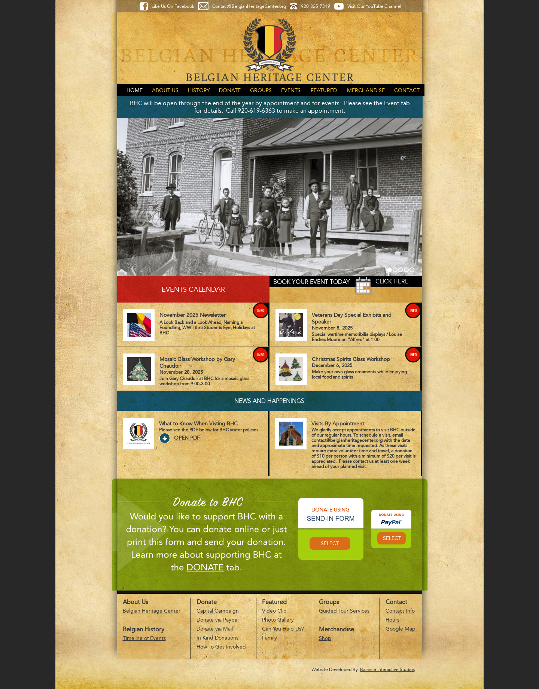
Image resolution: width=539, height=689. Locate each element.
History (199, 90)
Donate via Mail (215, 629)
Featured (324, 90)
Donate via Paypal (217, 620)
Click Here (391, 281)
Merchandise (366, 90)
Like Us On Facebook (173, 6)
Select (330, 543)
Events (291, 90)
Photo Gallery (278, 620)
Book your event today (311, 281)
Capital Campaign (218, 611)
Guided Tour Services (344, 611)
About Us (165, 90)
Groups (261, 90)
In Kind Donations (217, 638)
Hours (392, 620)
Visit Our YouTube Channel (374, 6)
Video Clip (274, 611)
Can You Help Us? (283, 629)
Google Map (400, 629)
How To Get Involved (221, 647)
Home (135, 90)
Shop (325, 638)
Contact (407, 90)
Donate (230, 90)
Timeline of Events (144, 638)
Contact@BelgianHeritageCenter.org (249, 6)
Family (269, 638)
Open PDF (187, 438)
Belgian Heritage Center (151, 611)
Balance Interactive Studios (387, 669)
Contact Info (400, 611)
